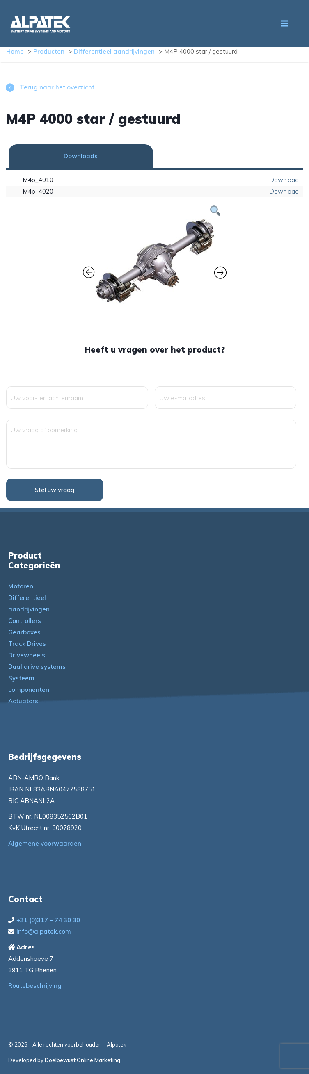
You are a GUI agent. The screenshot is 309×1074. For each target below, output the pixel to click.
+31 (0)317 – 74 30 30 (48, 920)
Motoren (20, 586)
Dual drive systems (37, 666)
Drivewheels (26, 655)
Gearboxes (24, 632)
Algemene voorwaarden (44, 843)
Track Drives (27, 644)
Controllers (24, 621)
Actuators (23, 701)
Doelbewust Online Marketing (82, 1060)
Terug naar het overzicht (50, 87)
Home (15, 51)
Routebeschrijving (35, 986)
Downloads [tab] (81, 156)
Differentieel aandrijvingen (114, 51)
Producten (48, 51)
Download (284, 180)
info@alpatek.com (43, 931)
